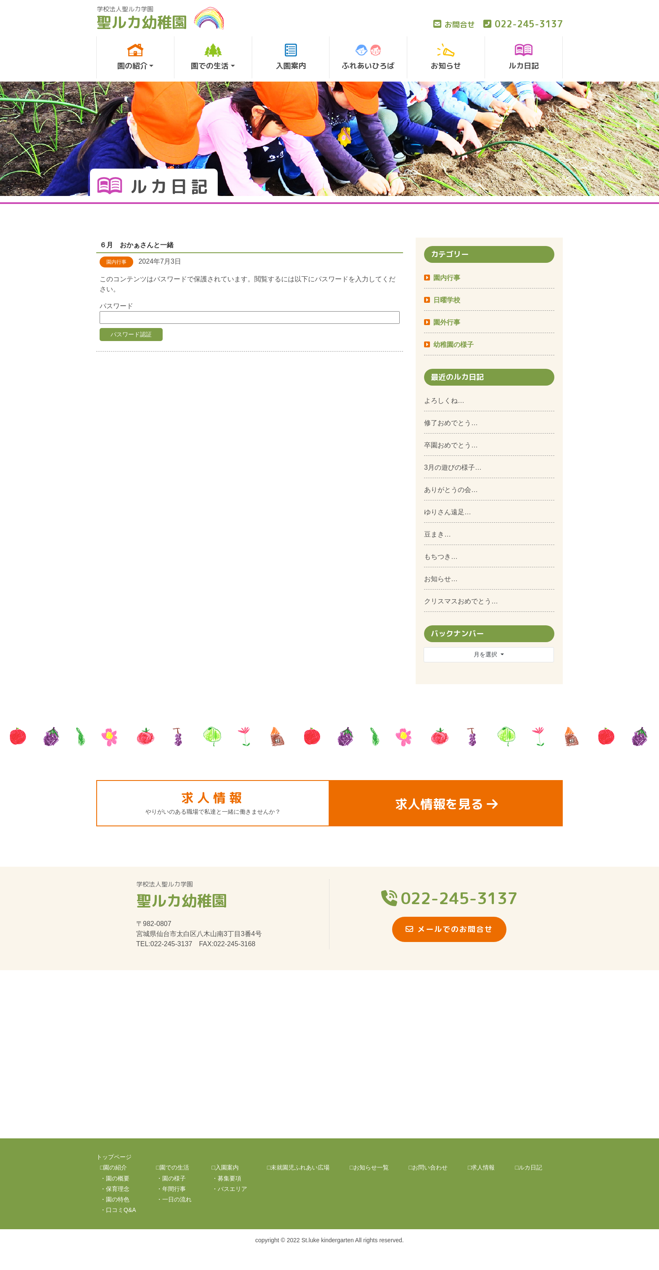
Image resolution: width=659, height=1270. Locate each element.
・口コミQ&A (118, 1209)
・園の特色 (114, 1199)
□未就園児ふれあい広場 (298, 1167)
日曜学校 (446, 300)
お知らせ (446, 57)
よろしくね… (444, 400)
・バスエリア (229, 1188)
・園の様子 (171, 1178)
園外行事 (446, 322)
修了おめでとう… (451, 422)
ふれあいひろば (368, 57)
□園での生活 (172, 1167)
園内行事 (446, 277)
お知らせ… (441, 578)
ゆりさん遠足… (447, 512)
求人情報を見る (446, 804)
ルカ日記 (524, 57)
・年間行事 (171, 1188)
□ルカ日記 (528, 1167)
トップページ (114, 1157)
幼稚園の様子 (453, 344)
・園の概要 (114, 1178)
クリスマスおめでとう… (461, 601)
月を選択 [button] (486, 654)
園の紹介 (132, 57)
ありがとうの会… (451, 489)
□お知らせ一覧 (369, 1167)
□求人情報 (481, 1167)
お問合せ (454, 24)
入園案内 (291, 57)
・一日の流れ (174, 1199)
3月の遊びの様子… (453, 467)
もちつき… (441, 556)
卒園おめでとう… (451, 445)
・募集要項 (226, 1178)
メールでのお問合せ (449, 929)
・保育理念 (114, 1188)
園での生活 (210, 57)
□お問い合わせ (428, 1167)
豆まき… (437, 534)
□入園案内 (225, 1167)
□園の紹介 (113, 1167)
